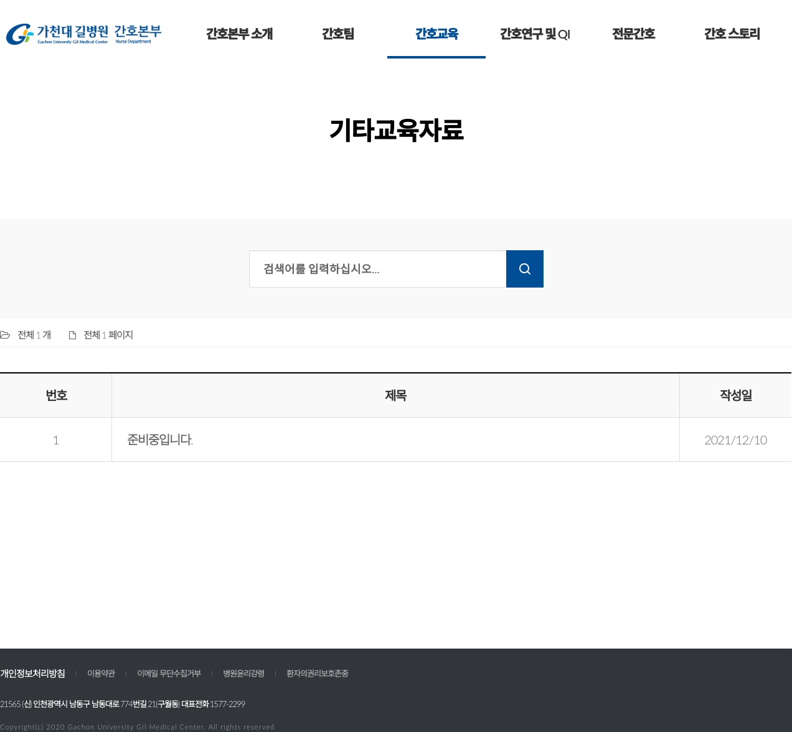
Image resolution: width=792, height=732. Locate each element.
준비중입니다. (160, 439)
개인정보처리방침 (32, 673)
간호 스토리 (732, 33)
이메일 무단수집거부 (168, 673)
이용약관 (101, 673)
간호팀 (338, 33)
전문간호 (633, 33)
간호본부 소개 (239, 33)
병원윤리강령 (243, 673)
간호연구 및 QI (535, 33)
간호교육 (436, 33)
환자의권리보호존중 (317, 673)
